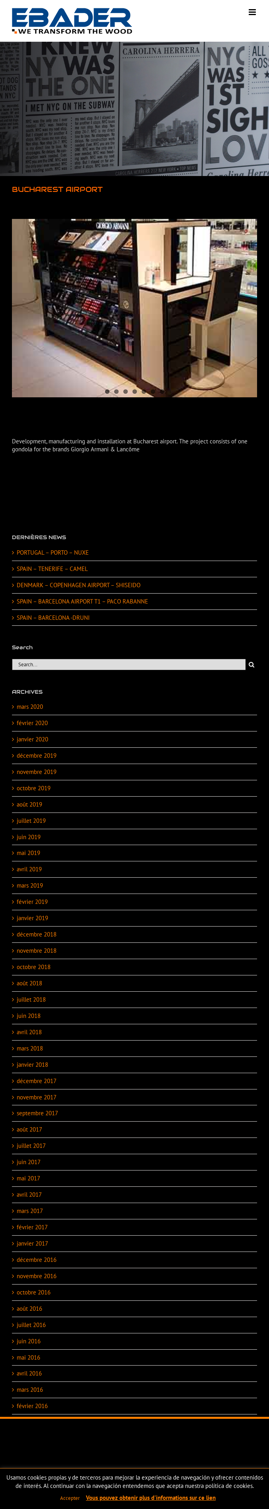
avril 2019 (29, 869)
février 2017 (32, 1227)
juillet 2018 (31, 999)
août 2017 (29, 1129)
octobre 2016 (34, 1292)
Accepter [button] (70, 1498)
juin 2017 (29, 1162)
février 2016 (32, 1406)
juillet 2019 (31, 820)
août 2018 (29, 983)
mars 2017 (30, 1211)
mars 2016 (30, 1389)
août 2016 (29, 1308)
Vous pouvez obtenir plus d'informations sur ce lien (151, 1497)
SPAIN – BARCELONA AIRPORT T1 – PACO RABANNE (82, 601)
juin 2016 (29, 1341)
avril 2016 (29, 1373)
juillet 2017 (31, 1145)
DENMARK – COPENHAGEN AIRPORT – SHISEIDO (78, 585)
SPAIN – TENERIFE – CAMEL (52, 569)
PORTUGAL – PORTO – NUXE (53, 552)
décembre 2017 (37, 1081)
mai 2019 (28, 853)
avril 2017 (29, 1194)
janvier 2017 (32, 1243)
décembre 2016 (37, 1259)
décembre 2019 (37, 755)
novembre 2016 (37, 1276)
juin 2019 (29, 837)
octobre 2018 (34, 967)
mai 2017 (28, 1178)
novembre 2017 (37, 1097)
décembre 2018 (37, 934)
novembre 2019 (37, 772)
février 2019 (32, 901)
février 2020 (32, 723)
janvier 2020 (32, 739)
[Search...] (129, 664)
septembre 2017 (37, 1113)
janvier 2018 (32, 1064)
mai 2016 (28, 1357)
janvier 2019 (32, 918)
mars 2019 (30, 885)
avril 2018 (29, 1032)
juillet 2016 (31, 1325)
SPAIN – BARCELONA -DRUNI (53, 617)
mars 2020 (30, 706)
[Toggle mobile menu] (253, 12)
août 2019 (29, 804)
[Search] (251, 664)
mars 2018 (30, 1048)
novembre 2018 (37, 950)
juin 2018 (29, 1016)
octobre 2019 (34, 788)
